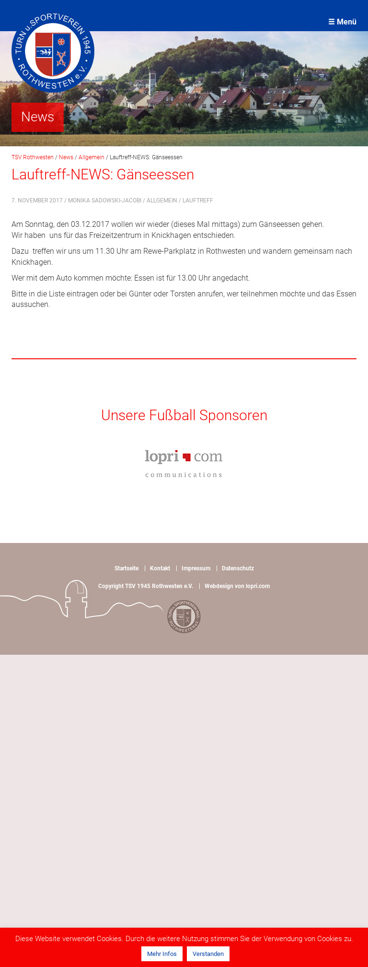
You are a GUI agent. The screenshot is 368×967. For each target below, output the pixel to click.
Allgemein (162, 200)
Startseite (126, 568)
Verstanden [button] (208, 953)
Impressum (196, 568)
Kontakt (160, 568)
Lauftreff (198, 200)
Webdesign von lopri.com (237, 586)
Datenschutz (238, 568)
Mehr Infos (162, 953)
